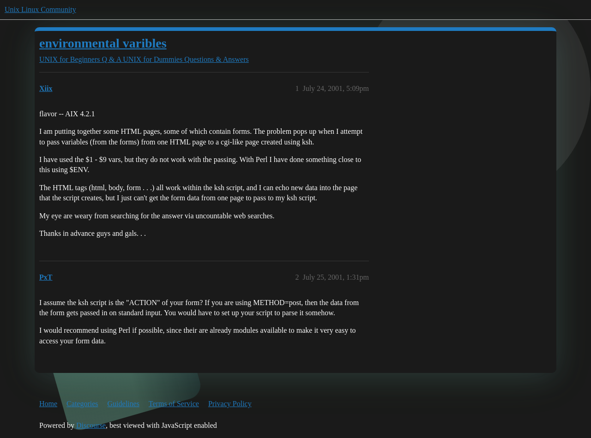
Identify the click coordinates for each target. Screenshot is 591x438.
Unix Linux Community (40, 9)
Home (48, 404)
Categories (82, 404)
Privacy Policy (230, 404)
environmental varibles (103, 43)
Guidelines (123, 404)
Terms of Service (174, 404)
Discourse (91, 425)
